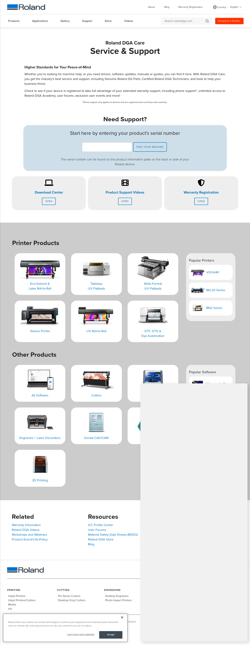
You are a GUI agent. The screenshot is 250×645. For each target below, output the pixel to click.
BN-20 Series (215, 290)
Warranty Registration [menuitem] (190, 7)
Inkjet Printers (16, 596)
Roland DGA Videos (25, 530)
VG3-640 (212, 272)
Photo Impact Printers (118, 600)
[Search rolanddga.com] (185, 21)
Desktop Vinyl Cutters (71, 600)
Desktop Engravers (116, 596)
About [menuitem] (153, 7)
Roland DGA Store (100, 539)
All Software (40, 395)
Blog (91, 544)
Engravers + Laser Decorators (39, 438)
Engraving (112, 590)
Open (48, 201)
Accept (111, 634)
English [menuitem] (236, 7)
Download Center (49, 192)
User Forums (97, 530)
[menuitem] (15, 21)
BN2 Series (214, 308)
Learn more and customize (80, 634)
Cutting (63, 590)
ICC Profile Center (100, 525)
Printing (14, 590)
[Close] (122, 617)
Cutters (96, 395)
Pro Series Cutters (69, 596)
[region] (65, 627)
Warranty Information (26, 525)
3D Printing (40, 480)
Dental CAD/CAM (96, 438)
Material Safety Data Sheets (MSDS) (113, 535)
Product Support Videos (125, 192)
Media (12, 604)
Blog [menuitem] (166, 7)
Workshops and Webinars (29, 535)
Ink (10, 609)
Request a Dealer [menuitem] (229, 20)
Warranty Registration (201, 192)
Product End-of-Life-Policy (30, 539)
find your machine (150, 147)
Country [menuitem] (221, 7)
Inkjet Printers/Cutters (21, 600)
